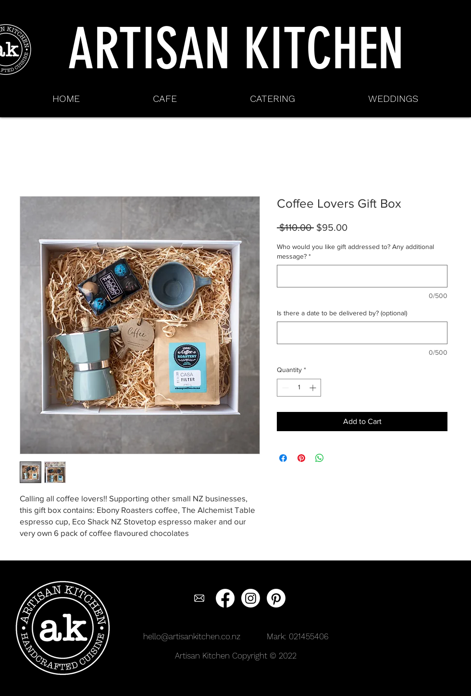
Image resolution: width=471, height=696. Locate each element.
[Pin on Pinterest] (301, 458)
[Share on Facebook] (283, 458)
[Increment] (314, 387)
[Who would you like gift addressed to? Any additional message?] (362, 276)
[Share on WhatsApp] (319, 458)
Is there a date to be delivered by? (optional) (342, 313)
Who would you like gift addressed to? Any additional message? (355, 251)
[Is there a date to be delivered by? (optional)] (362, 333)
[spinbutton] (299, 387)
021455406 (308, 636)
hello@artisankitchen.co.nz (191, 636)
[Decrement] (284, 387)
